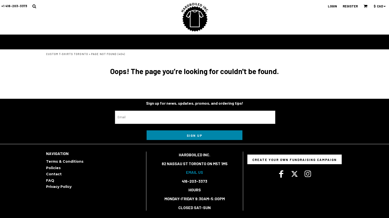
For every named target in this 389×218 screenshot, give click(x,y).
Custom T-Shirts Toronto (67, 54)
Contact (54, 174)
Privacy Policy (59, 186)
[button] (34, 6)
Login (332, 6)
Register (350, 6)
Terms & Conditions (64, 161)
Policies (53, 168)
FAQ (50, 180)
